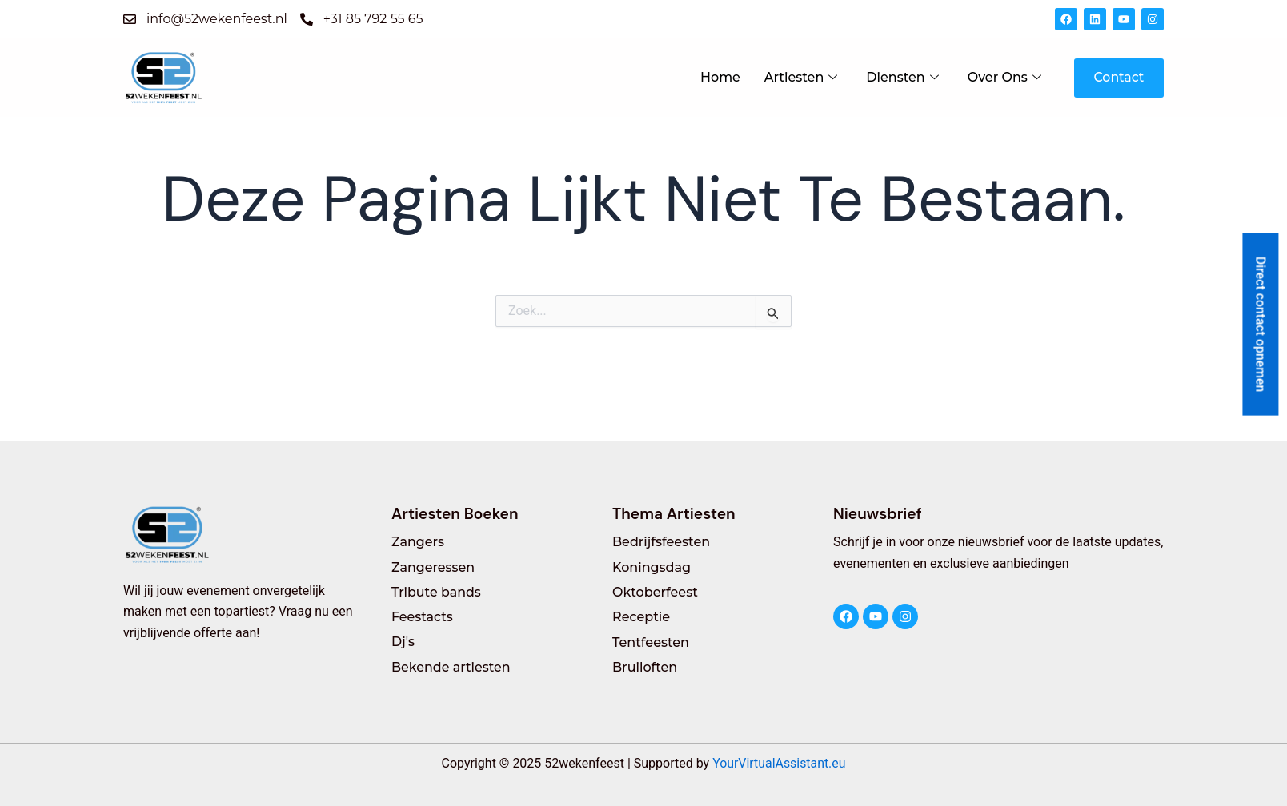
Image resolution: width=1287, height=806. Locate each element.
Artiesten (799, 77)
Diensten (901, 77)
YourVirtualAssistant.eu (779, 763)
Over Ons (1003, 77)
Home (719, 77)
